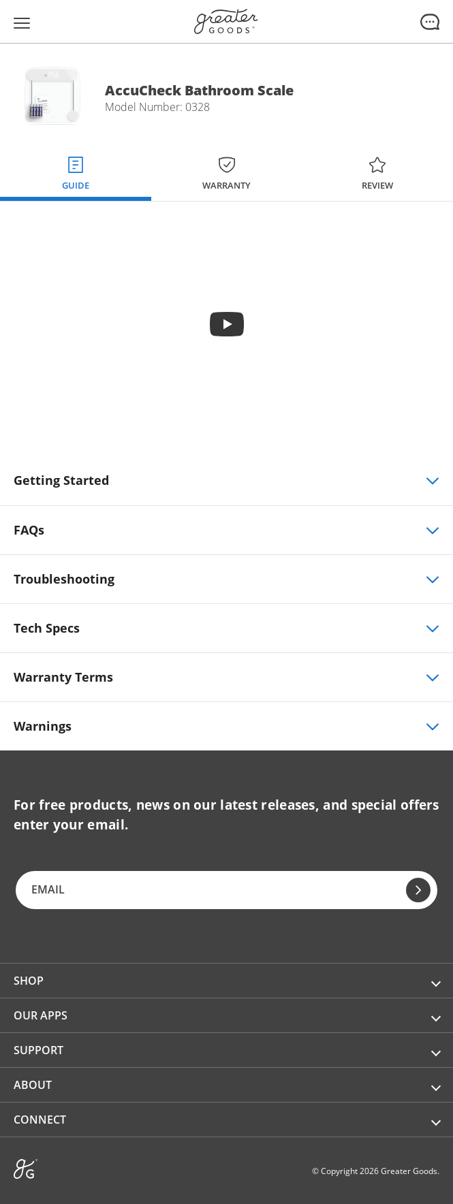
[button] (226, 981)
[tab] (75, 171)
